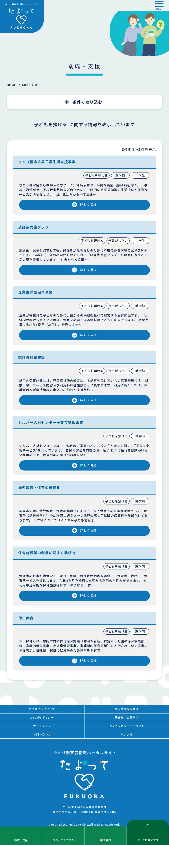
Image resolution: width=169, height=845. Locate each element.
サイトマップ (42, 726)
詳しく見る (88, 204)
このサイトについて (42, 709)
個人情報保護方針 (126, 709)
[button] (159, 5)
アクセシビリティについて (126, 726)
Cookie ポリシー (42, 717)
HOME (11, 85)
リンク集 (127, 734)
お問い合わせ (42, 734)
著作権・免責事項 (126, 717)
